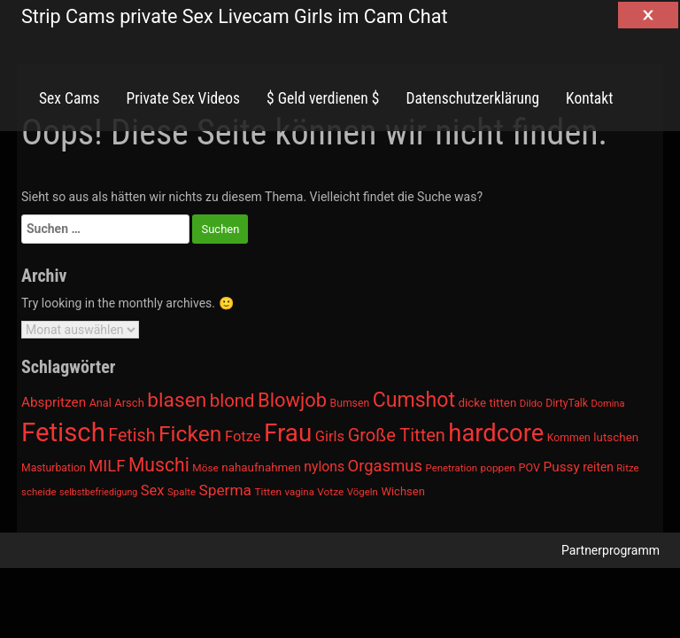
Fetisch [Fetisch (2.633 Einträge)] (63, 432)
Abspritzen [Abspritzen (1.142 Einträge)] (53, 402)
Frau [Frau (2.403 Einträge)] (288, 432)
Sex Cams (69, 98)
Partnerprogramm (610, 550)
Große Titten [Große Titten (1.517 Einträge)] (396, 435)
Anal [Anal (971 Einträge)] (100, 402)
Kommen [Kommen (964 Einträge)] (569, 438)
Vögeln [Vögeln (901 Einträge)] (362, 492)
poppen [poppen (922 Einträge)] (498, 468)
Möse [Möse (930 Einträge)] (205, 468)
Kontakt (589, 98)
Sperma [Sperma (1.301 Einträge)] (225, 490)
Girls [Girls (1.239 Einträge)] (329, 436)
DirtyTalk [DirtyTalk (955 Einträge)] (566, 403)
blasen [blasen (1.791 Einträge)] (176, 400)
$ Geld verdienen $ (323, 98)
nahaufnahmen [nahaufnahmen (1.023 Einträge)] (261, 467)
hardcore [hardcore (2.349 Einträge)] (496, 433)
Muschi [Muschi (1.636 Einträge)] (158, 465)
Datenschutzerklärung (472, 98)
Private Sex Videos (183, 98)
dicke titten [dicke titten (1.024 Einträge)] (488, 402)
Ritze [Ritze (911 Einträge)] (627, 468)
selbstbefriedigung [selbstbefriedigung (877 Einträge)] (98, 492)
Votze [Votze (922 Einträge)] (330, 492)
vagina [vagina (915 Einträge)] (298, 492)
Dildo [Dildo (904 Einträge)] (531, 403)
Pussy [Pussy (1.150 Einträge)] (562, 467)
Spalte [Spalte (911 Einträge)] (181, 492)
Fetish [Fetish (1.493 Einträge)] (131, 435)
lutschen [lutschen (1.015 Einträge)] (615, 437)
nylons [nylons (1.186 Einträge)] (324, 466)
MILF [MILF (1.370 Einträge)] (107, 466)
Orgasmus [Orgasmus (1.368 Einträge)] (385, 466)
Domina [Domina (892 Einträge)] (607, 403)
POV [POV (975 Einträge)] (530, 467)
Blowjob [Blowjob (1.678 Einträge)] (292, 400)
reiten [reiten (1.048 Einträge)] (598, 467)
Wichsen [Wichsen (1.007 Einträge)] (402, 491)
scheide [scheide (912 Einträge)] (39, 492)
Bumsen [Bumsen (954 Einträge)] (350, 403)
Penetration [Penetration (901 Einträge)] (452, 468)
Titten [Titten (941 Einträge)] (267, 492)
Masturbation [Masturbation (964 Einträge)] (53, 468)
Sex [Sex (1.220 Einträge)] (153, 490)
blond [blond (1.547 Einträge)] (232, 400)
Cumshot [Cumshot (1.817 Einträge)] (414, 400)
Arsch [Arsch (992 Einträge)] (129, 402)
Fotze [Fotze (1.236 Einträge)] (243, 436)
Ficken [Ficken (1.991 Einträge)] (189, 434)
